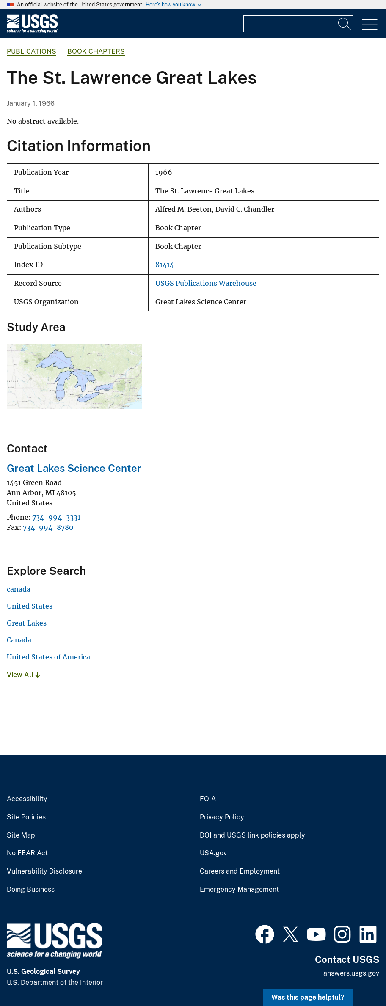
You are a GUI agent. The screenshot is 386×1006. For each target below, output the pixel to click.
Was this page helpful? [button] (308, 997)
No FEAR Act (27, 853)
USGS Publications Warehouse (205, 283)
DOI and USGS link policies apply (252, 835)
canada (18, 589)
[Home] (32, 31)
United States (29, 606)
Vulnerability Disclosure (44, 871)
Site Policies (26, 817)
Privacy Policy (222, 817)
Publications (31, 51)
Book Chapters (96, 51)
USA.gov (213, 853)
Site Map (21, 835)
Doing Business (31, 889)
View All (23, 675)
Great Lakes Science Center (74, 468)
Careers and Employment (240, 871)
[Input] (298, 23)
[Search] (344, 23)
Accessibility (27, 799)
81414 (164, 265)
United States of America (48, 657)
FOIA (208, 799)
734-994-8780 (48, 527)
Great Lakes (27, 623)
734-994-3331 (56, 517)
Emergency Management (239, 889)
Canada (19, 640)
